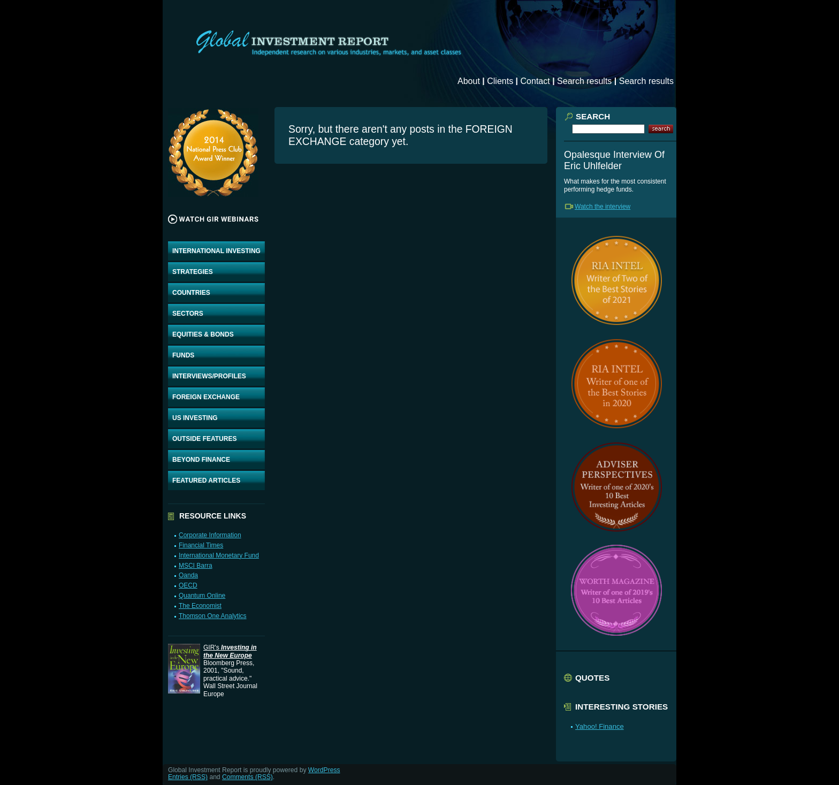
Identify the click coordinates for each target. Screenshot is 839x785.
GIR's (230, 651)
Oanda (188, 575)
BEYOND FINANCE (201, 459)
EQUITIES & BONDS (203, 334)
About (468, 81)
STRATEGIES (192, 272)
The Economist (200, 605)
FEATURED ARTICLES (206, 480)
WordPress (324, 770)
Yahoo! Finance (599, 726)
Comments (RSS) (247, 777)
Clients (500, 81)
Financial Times (201, 545)
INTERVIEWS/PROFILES (209, 376)
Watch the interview (602, 206)
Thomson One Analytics (213, 616)
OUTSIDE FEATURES (204, 439)
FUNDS (183, 355)
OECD (188, 585)
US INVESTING (195, 418)
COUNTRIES (191, 292)
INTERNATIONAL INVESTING (216, 251)
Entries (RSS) (188, 777)
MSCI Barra (195, 565)
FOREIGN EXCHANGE (206, 397)
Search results (584, 81)
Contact (535, 81)
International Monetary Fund (219, 555)
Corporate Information (210, 535)
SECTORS (187, 313)
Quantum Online (202, 595)
